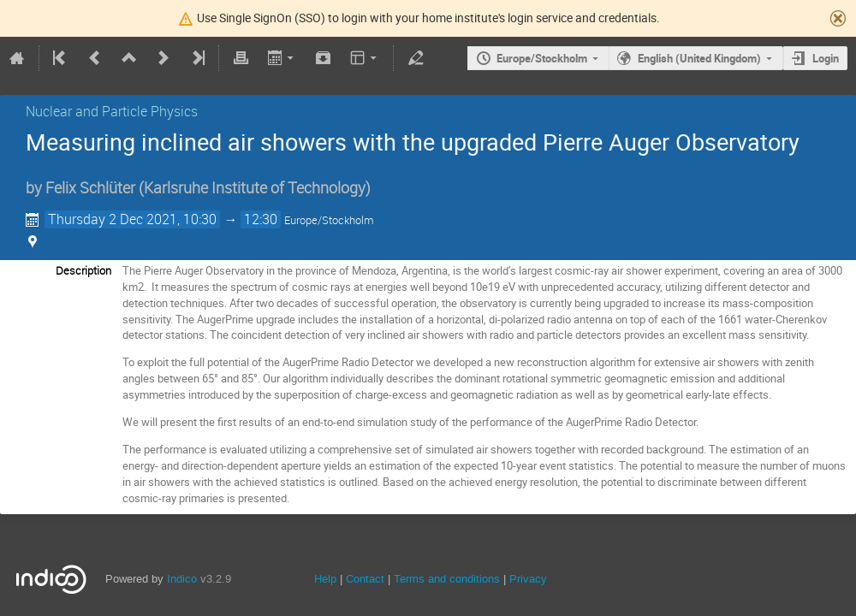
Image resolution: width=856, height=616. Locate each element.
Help (325, 579)
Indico (182, 579)
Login (825, 58)
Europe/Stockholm (541, 58)
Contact (365, 579)
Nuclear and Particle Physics (112, 111)
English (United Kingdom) (699, 58)
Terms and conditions (447, 579)
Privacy (528, 579)
